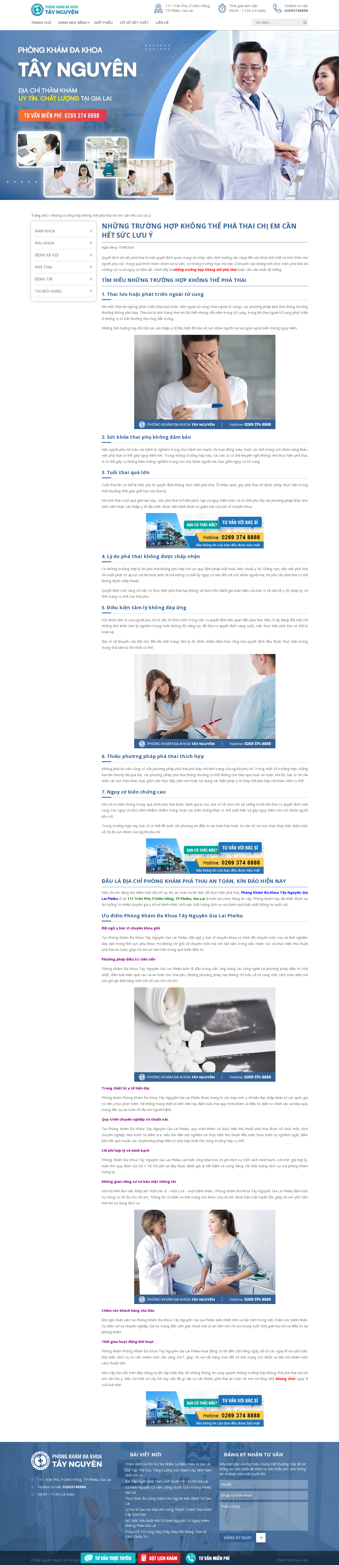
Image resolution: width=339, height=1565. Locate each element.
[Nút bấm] (305, 22)
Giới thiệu (103, 22)
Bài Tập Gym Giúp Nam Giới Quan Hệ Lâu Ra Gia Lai (166, 1481)
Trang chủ (41, 22)
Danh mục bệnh (74, 22)
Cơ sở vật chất (134, 22)
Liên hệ (162, 22)
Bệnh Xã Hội (47, 255)
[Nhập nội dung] (279, 22)
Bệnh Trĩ (43, 279)
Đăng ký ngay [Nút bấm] (237, 1537)
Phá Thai (43, 267)
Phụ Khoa (44, 243)
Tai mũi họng (48, 291)
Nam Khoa (45, 231)
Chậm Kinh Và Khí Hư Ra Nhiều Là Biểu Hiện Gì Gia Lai (167, 1463)
